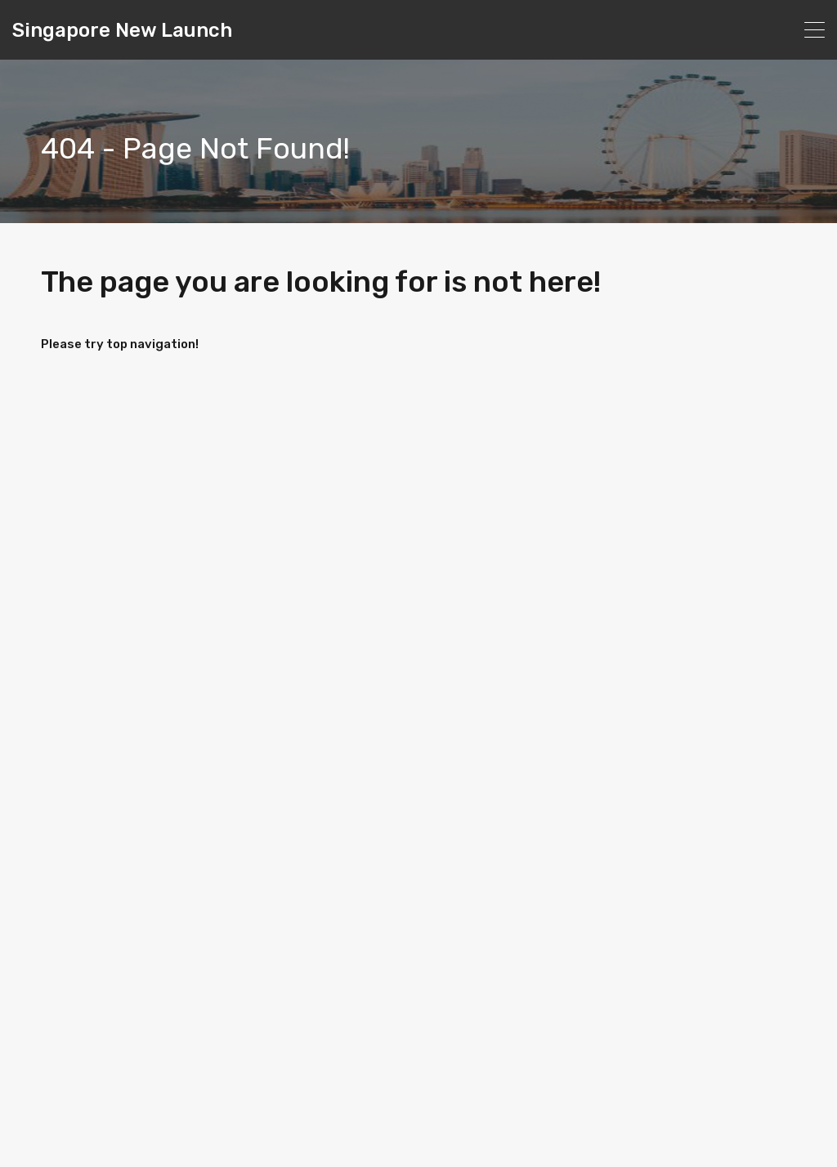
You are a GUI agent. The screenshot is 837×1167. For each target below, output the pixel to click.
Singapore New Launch (122, 30)
